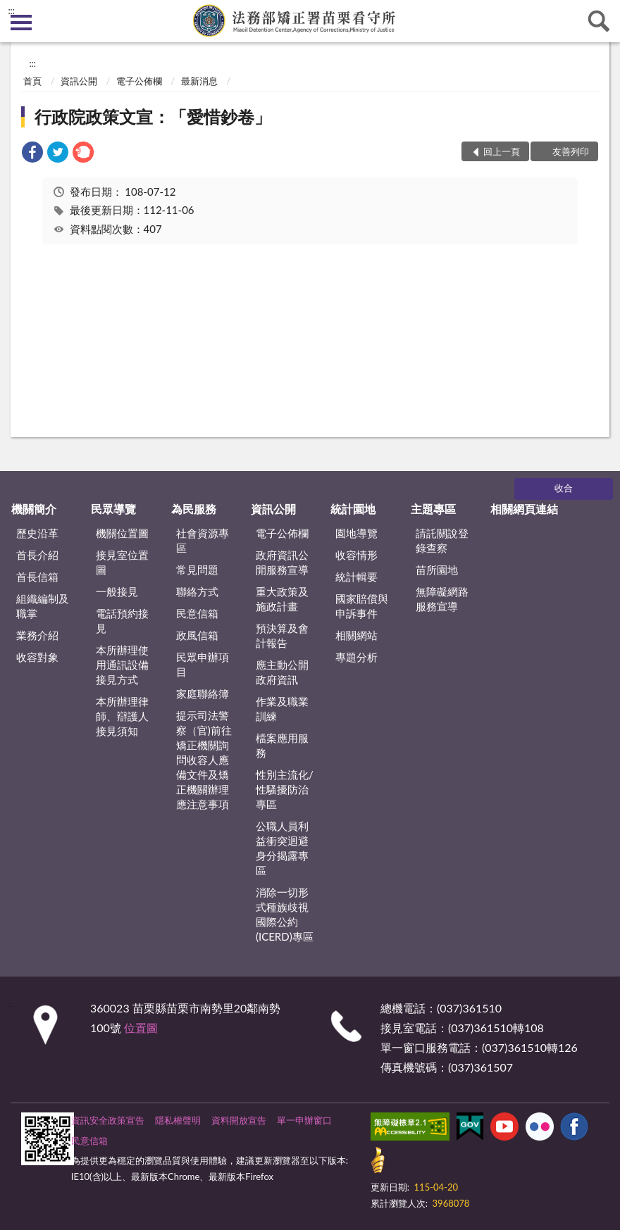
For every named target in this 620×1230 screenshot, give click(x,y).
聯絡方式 (197, 591)
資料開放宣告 (238, 1120)
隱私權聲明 (178, 1120)
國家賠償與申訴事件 (361, 606)
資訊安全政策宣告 (107, 1120)
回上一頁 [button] (501, 151)
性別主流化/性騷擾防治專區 (285, 789)
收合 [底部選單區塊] (563, 488)
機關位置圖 (122, 533)
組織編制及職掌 (42, 606)
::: (11, 10)
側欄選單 (21, 22)
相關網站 (356, 635)
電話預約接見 (122, 620)
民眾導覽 (113, 508)
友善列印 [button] (570, 151)
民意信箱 (197, 613)
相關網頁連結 (524, 508)
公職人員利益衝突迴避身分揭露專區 (282, 848)
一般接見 (117, 591)
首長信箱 (37, 576)
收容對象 (37, 657)
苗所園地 (437, 569)
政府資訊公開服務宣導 (282, 562)
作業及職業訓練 (282, 708)
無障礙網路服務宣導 (442, 599)
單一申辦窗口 (304, 1120)
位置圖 (141, 1027)
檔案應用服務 (282, 745)
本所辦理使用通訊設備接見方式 (122, 665)
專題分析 (356, 657)
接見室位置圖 (122, 562)
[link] (32, 154)
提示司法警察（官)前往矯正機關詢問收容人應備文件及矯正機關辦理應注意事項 (204, 759)
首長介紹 (37, 554)
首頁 (32, 81)
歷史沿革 (37, 533)
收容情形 (356, 554)
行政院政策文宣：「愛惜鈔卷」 (153, 116)
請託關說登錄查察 (442, 540)
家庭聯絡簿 (202, 693)
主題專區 (433, 508)
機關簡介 (33, 508)
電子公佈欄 (139, 81)
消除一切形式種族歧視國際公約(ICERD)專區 (285, 914)
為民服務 (193, 508)
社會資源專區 (202, 540)
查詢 (599, 21)
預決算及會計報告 (282, 635)
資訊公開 (79, 81)
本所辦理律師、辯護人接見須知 (122, 716)
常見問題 (197, 569)
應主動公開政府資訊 (282, 672)
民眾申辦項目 (202, 664)
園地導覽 (356, 533)
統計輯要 (356, 576)
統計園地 (353, 508)
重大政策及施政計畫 (282, 599)
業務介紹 (37, 635)
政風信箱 (197, 635)
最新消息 (199, 81)
